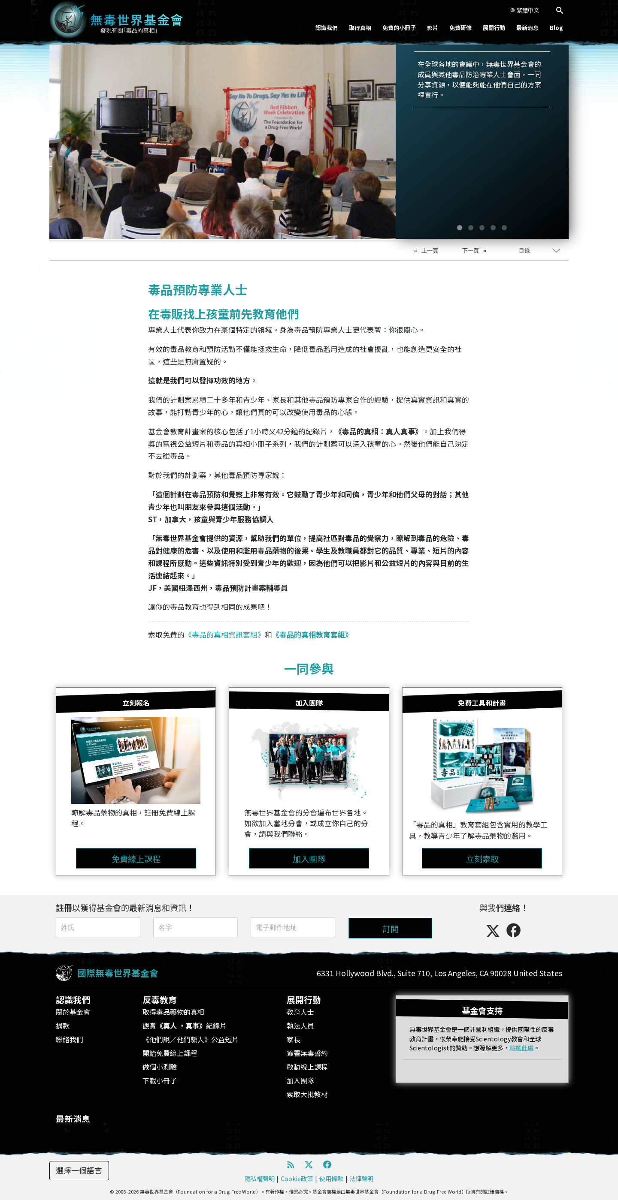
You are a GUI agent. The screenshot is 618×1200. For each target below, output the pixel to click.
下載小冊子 (159, 1080)
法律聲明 (361, 1178)
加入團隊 (300, 1080)
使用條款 (331, 1178)
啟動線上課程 (307, 1067)
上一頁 (429, 250)
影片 (432, 28)
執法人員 (300, 1025)
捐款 (63, 1025)
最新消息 (527, 28)
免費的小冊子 (399, 28)
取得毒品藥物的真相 (173, 1012)
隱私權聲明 (260, 1178)
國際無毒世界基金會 (117, 972)
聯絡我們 (69, 1039)
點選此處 (521, 1047)
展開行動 (494, 28)
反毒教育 (159, 999)
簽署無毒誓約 (307, 1053)
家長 (293, 1039)
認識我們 (326, 28)
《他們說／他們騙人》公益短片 (190, 1039)
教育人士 (300, 1012)
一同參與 (309, 668)
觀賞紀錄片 (184, 1025)
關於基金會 (73, 1012)
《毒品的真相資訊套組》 (225, 634)
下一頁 (470, 250)
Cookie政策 (297, 1178)
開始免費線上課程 (169, 1053)
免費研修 (460, 28)
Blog (556, 28)
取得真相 (360, 28)
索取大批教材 (307, 1094)
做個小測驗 (159, 1067)
